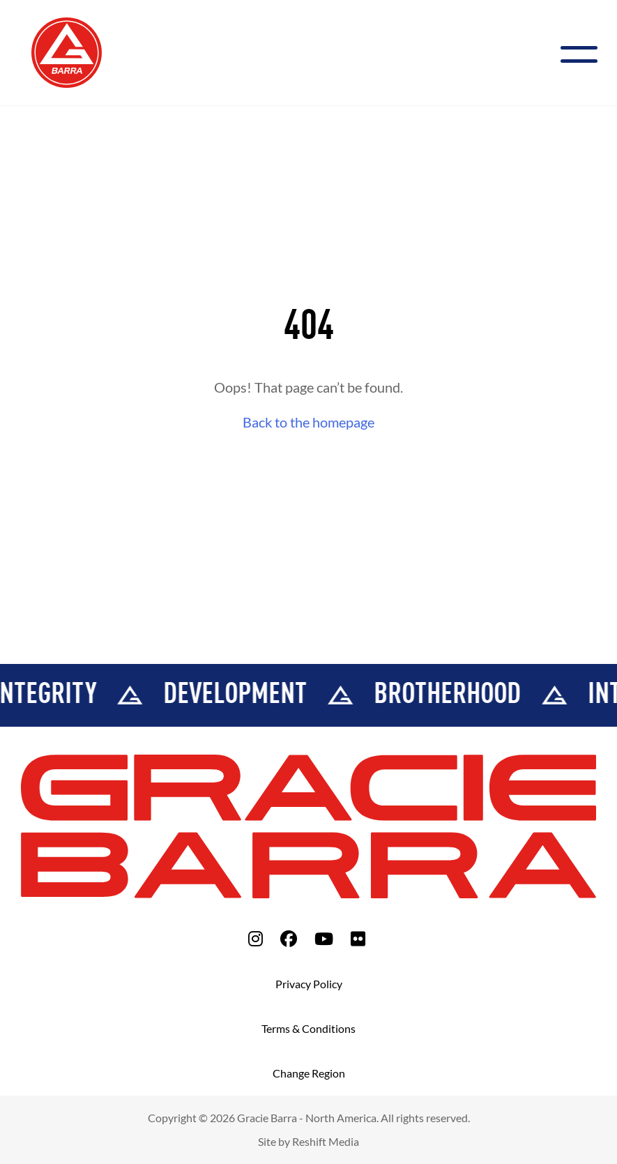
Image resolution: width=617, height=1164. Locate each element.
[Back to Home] (66, 51)
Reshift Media (325, 1141)
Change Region (309, 1073)
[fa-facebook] (288, 938)
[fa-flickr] (358, 938)
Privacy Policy (308, 983)
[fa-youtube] (323, 938)
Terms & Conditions (308, 1028)
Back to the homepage (308, 422)
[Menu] (584, 52)
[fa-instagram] (255, 938)
